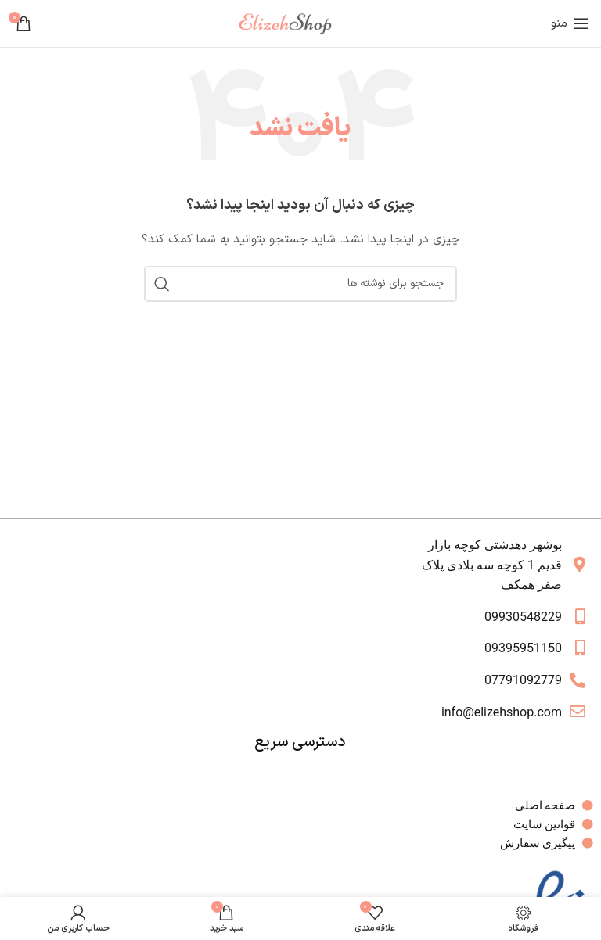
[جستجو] (300, 284)
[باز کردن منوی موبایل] (570, 23)
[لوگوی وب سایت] (291, 23)
